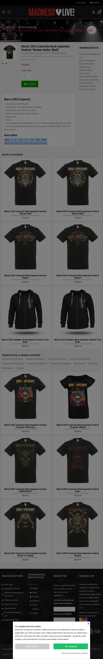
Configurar (32, 646)
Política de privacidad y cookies (74, 653)
